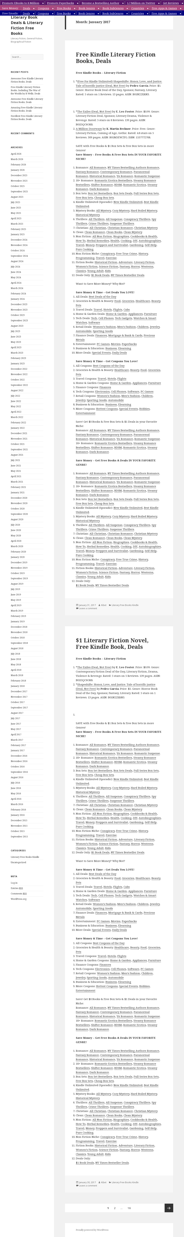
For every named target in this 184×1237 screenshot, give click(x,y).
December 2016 (19, 755)
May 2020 (16, 535)
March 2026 (17, 159)
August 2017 (17, 712)
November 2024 (19, 245)
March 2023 (17, 352)
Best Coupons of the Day (109, 365)
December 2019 (19, 562)
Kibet (103, 605)
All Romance (97, 167)
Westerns (147, 266)
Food (117, 301)
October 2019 (18, 573)
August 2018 (17, 648)
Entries (17, 888)
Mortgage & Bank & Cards (125, 335)
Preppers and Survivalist (112, 245)
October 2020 (18, 508)
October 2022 (18, 379)
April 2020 (16, 540)
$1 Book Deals (100, 275)
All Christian (97, 227)
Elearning (124, 348)
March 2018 (17, 675)
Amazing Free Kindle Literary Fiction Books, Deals (26, 109)
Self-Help (151, 245)
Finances (101, 335)
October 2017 (18, 702)
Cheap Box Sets (104, 197)
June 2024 (16, 272)
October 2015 (18, 831)
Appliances (135, 314)
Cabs (127, 309)
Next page (169, 1208)
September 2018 (19, 643)
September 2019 (19, 578)
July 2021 (15, 460)
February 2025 (18, 229)
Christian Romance (120, 227)
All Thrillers (96, 219)
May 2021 (16, 470)
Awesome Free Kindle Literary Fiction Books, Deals (27, 80)
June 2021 (16, 465)
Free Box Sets (84, 197)
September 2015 (19, 836)
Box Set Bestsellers (100, 193)
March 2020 (17, 546)
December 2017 (19, 691)
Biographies (121, 236)
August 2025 (17, 196)
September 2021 (19, 449)
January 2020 (18, 557)
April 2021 (16, 476)
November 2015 (19, 825)
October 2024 (18, 250)
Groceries (128, 301)
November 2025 (19, 180)
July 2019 (15, 589)
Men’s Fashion (126, 326)
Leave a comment (88, 608)
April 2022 (16, 411)
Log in (14, 882)
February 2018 (18, 680)
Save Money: (10, 8)
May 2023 (16, 342)
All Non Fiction (102, 236)
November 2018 (19, 632)
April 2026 (16, 153)
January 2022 (18, 427)
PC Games (103, 344)
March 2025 (17, 223)
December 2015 (19, 820)
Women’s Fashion (104, 326)
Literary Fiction (144, 262)
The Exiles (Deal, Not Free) (94, 111)
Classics (81, 270)
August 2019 (17, 583)
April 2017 (16, 734)
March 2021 (17, 481)
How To (81, 240)
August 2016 (17, 777)
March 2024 (17, 288)
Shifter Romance (102, 184)
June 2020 (16, 530)
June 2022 (16, 401)
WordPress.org (18, 898)
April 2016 (16, 798)
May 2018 (16, 664)
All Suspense (114, 219)
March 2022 (17, 417)
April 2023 (16, 347)
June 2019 (16, 594)
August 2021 (17, 454)
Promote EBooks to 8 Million (20, 3)
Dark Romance (99, 189)
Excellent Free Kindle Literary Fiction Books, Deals (26, 117)
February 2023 (18, 358)
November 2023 (19, 309)
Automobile (83, 331)
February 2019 (18, 616)
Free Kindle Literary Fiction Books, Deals (116, 58)
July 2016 (15, 782)
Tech (94, 318)
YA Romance (125, 176)
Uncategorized (18, 862)
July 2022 (15, 395)
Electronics (102, 391)
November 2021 (19, 438)
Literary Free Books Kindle (25, 857)
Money (90, 245)
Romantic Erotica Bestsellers (113, 180)
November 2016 (19, 761)
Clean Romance (95, 232)
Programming (85, 258)
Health (115, 240)
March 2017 (17, 739)
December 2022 (19, 368)
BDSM (118, 184)
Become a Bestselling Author (100, 3)
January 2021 (18, 492)
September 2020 (19, 514)
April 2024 (16, 282)
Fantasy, (125, 266)
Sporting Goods (103, 331)
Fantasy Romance (87, 171)
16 (130, 1207)
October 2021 (18, 444)
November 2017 (19, 696)
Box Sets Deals (123, 193)
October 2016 (18, 766)
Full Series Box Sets (146, 193)
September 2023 (19, 320)
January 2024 (18, 298)
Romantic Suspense (147, 176)
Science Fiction (108, 266)
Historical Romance (102, 176)
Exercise (111, 258)
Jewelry (155, 326)
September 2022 (19, 385)
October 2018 (18, 637)
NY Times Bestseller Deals (127, 275)
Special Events (101, 352)
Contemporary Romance (116, 171)
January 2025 (18, 234)
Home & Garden (116, 314)
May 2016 (16, 793)
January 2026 (18, 169)
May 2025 (16, 213)
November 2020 (19, 503)
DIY (135, 240)
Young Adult (95, 270)
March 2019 (17, 610)
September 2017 (19, 707)
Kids (108, 270)
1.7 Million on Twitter (141, 3)
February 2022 (18, 422)
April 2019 (16, 605)
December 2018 (19, 626)
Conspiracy (107, 253)
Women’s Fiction (87, 266)
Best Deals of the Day (102, 296)
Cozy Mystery (120, 210)
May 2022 (16, 406)
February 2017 (18, 745)
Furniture (150, 314)
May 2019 (16, 599)
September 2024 (19, 255)
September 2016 (19, 771)
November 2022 (19, 374)
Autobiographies (150, 240)
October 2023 (18, 315)
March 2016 (17, 804)
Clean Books (114, 232)
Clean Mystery (133, 232)
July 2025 (15, 202)
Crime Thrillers (99, 223)
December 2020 (19, 497)
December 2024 (19, 239)
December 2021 (19, 433)
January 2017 (18, 750)
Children (143, 326)
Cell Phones (106, 318)
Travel (80, 245)
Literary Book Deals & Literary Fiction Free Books (27, 25)
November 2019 (19, 567)
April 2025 (16, 218)
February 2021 (18, 487)
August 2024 (17, 261)
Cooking (126, 240)
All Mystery (103, 210)
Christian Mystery (145, 227)
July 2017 (15, 718)
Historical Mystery (88, 215)
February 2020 (18, 551)
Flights (117, 309)
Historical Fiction (106, 262)
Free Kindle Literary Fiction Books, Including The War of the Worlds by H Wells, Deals (25, 90)
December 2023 (19, 304)
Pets (78, 305)
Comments (19, 893)
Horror (135, 266)
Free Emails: (10, 13)
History (143, 253)
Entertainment (85, 413)
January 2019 (18, 621)
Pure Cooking (84, 249)
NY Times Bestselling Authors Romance (133, 167)
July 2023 (15, 331)
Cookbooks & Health (143, 236)
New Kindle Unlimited (128, 202)
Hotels (108, 309)
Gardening (136, 245)
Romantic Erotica (134, 184)
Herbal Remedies (98, 240)
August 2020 (17, 519)
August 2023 (17, 325)
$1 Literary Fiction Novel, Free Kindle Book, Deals (112, 643)
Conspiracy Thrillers (137, 219)
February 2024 (18, 293)
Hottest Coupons (107, 408)
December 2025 (19, 175)
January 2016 (18, 815)
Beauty (155, 301)
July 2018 (15, 653)
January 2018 (18, 686)
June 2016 (16, 788)
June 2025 (16, 207)
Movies (115, 344)
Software (94, 322)
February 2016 (18, 809)
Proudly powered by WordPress (92, 1229)
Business (111, 348)
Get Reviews (171, 3)
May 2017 (16, 729)
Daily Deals (119, 352)
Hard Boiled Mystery (144, 210)
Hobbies (144, 408)
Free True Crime (126, 253)
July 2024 (15, 266)
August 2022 (17, 390)
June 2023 (16, 336)
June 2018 (16, 659)
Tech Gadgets (123, 318)
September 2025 (19, 191)
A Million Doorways (89, 128)
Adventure (126, 262)
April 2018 (16, 669)
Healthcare (143, 301)
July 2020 (15, 524)
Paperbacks (129, 344)
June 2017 (16, 723)
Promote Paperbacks (60, 3)
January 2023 (18, 363)
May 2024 (16, 277)
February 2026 (18, 164)
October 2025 (18, 186)
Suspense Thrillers (122, 223)
